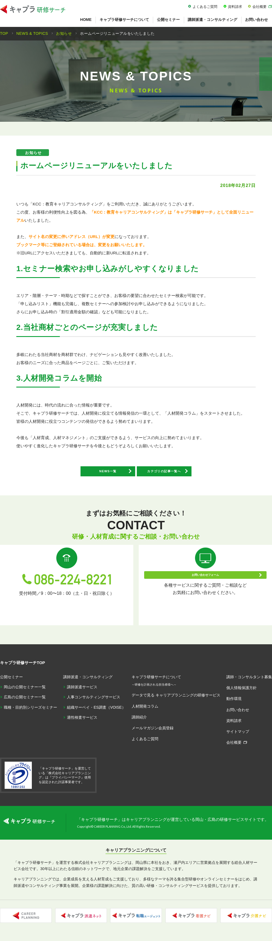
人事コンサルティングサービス (93, 701)
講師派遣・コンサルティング (212, 19)
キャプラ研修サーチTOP (22, 666)
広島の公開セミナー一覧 (25, 701)
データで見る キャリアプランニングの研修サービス (176, 699)
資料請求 (235, 7)
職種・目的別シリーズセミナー (30, 711)
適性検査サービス (82, 721)
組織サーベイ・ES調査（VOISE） (96, 711)
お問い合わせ (237, 713)
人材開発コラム (145, 710)
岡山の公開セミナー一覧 (25, 691)
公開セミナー (168, 19)
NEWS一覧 (90, 474)
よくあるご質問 (205, 7)
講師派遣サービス (82, 691)
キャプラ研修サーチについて (124, 19)
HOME (86, 19)
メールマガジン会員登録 (153, 732)
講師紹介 (139, 721)
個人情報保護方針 (241, 691)
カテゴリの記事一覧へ (182, 474)
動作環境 (234, 702)
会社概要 (259, 7)
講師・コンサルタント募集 (249, 681)
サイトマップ (237, 735)
